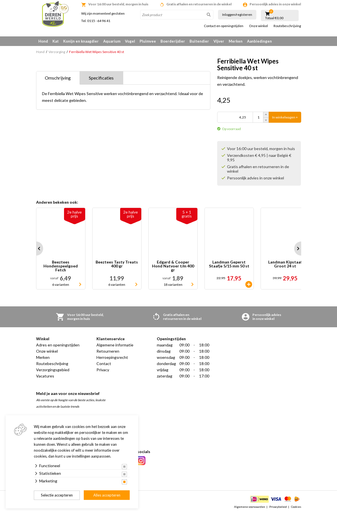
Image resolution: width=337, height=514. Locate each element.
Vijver (218, 41)
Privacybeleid (278, 506)
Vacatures (45, 376)
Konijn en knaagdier (81, 41)
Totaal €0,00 (274, 18)
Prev (36, 248)
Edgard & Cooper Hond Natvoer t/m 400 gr (173, 266)
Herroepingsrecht (112, 357)
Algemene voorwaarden (249, 506)
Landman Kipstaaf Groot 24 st (285, 264)
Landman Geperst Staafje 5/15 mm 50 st (229, 264)
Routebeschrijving (287, 26)
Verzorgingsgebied (52, 369)
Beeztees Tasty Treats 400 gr (117, 264)
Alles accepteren (106, 495)
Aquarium (111, 41)
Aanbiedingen (259, 41)
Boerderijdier (172, 41)
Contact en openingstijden (223, 26)
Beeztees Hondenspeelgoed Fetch (60, 266)
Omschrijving (58, 77)
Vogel (130, 41)
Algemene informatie (114, 344)
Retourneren (107, 351)
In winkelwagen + (285, 117)
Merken (236, 41)
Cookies (296, 506)
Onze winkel (258, 26)
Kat (55, 41)
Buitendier (199, 41)
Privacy (102, 369)
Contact (103, 363)
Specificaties (101, 77)
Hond (43, 41)
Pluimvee (148, 41)
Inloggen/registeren (237, 14)
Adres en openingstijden (58, 344)
